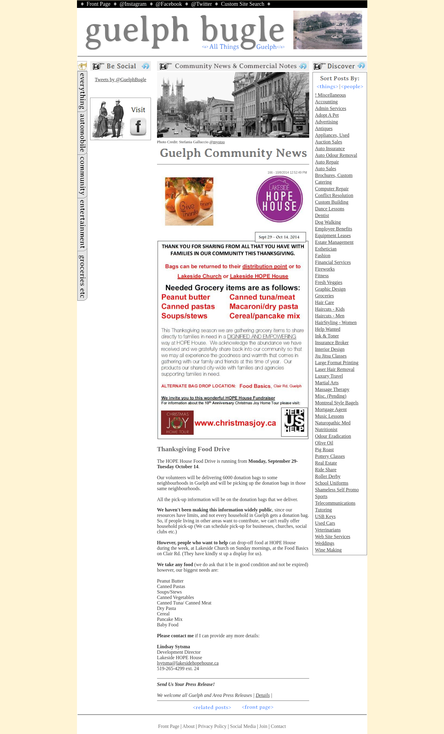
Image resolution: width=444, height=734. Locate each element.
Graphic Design (330, 289)
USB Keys (325, 516)
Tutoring (323, 509)
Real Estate (326, 463)
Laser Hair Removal (335, 369)
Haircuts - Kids (330, 309)
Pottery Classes (330, 456)
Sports (321, 496)
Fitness (322, 275)
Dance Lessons (329, 208)
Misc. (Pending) (330, 396)
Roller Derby (328, 476)
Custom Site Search (242, 4)
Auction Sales (328, 141)
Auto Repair (327, 161)
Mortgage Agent (331, 409)
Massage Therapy (332, 389)
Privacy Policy (212, 726)
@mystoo (217, 142)
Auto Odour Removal (336, 155)
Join (264, 726)
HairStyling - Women (336, 322)
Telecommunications (335, 503)
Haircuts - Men (329, 315)
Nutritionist (326, 429)
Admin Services (330, 108)
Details (263, 695)
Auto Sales (325, 168)
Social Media (243, 726)
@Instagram (133, 4)
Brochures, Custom (334, 175)
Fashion (322, 255)
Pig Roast (324, 449)
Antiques (324, 128)
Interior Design (329, 349)
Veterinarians (328, 529)
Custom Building (331, 202)
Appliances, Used (332, 135)
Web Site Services (332, 536)
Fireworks (325, 269)
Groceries (324, 295)
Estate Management (334, 242)
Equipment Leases (333, 235)
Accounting (326, 101)
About (189, 726)
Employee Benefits (333, 228)
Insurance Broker (332, 342)
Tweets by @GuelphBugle (120, 79)
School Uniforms (331, 483)
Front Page (99, 4)
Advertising (326, 121)
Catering (323, 182)
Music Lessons (329, 416)
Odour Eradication (333, 436)
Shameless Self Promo (337, 489)
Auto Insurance (330, 148)
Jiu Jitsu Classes (331, 355)
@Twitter (201, 4)
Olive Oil (324, 442)
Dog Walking (328, 222)
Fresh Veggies (328, 282)
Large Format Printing (336, 362)
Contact (278, 726)
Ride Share (326, 469)
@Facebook (169, 4)
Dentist (322, 215)
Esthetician (326, 248)
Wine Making (328, 549)
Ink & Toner (327, 335)
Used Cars (325, 523)
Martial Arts (327, 382)
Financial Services (333, 262)
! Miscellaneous (330, 95)
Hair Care (324, 302)
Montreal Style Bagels (336, 402)
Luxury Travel (329, 376)
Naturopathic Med (333, 422)
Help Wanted (327, 329)
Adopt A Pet (327, 115)
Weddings (324, 543)
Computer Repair (332, 188)
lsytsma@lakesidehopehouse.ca (188, 663)
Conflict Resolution (334, 195)
